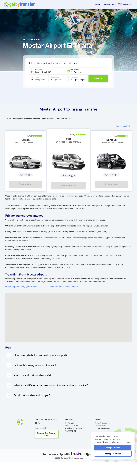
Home (97, 4)
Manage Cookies (113, 453)
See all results (123, 126)
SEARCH (98, 78)
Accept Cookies (113, 447)
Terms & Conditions (102, 423)
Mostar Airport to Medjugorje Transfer (21, 287)
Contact (106, 4)
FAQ (114, 4)
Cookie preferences (102, 428)
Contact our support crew (46, 434)
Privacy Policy (100, 426)
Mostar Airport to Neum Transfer (63, 287)
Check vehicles (26, 184)
